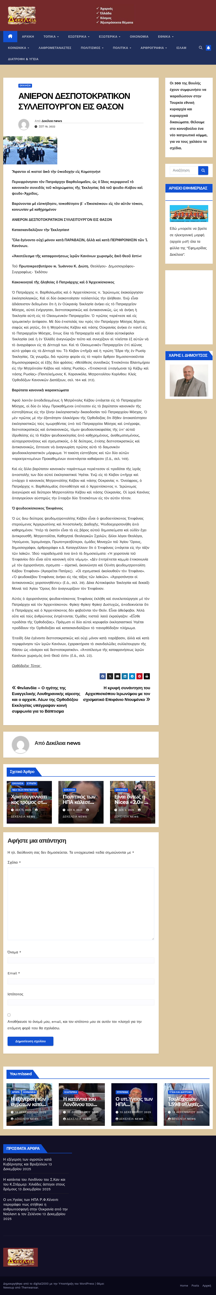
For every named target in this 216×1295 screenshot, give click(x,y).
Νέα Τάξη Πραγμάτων (24, 790)
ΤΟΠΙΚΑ (50, 37)
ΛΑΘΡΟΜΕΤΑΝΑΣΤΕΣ (55, 48)
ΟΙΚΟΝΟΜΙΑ (139, 37)
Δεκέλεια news (52, 121)
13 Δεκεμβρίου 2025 (30, 1112)
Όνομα (14, 952)
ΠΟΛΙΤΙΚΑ (121, 48)
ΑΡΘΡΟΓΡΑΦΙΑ (153, 48)
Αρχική (206, 1285)
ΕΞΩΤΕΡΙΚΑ (108, 37)
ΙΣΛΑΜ (181, 48)
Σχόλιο (14, 862)
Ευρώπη (31, 783)
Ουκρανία (122, 1092)
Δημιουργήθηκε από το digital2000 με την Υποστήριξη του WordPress (49, 1283)
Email (14, 973)
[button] (200, 48)
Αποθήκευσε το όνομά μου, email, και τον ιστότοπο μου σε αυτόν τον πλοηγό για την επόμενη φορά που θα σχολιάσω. (75, 1025)
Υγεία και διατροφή (180, 1092)
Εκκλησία (25, 85)
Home (184, 1285)
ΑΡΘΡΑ (16, 1092)
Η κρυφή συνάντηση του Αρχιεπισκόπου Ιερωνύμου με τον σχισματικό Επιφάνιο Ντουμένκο (116, 693)
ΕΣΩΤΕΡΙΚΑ (77, 37)
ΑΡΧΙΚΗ (28, 37)
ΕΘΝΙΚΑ (164, 37)
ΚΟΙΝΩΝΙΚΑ (17, 48)
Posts (195, 1285)
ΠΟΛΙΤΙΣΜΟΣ (91, 48)
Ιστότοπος (15, 994)
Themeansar (29, 1287)
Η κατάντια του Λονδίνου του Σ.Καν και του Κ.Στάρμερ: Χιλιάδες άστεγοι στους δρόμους (34, 1184)
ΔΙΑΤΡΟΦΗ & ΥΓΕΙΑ (23, 59)
